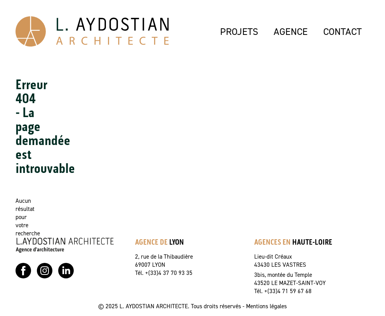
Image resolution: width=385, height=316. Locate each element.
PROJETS (239, 31)
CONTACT (342, 31)
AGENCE (291, 31)
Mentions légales (266, 306)
